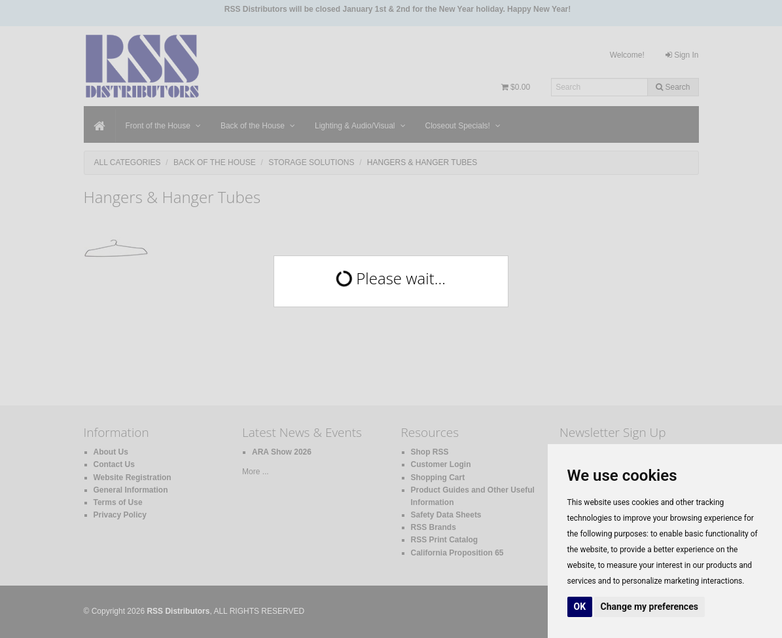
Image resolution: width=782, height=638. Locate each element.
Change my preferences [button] (649, 606)
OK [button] (580, 606)
